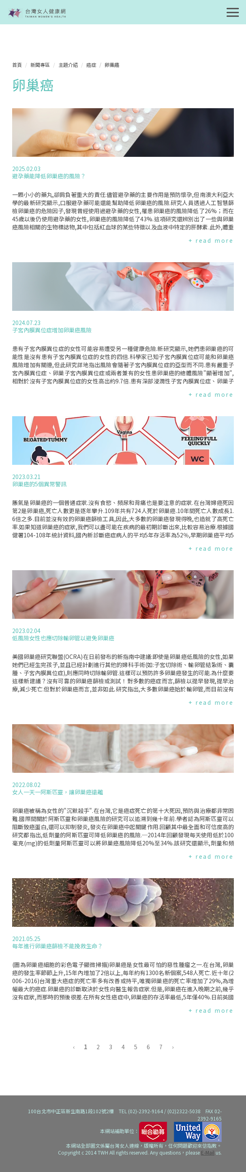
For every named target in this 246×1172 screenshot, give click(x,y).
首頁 (17, 64)
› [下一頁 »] (172, 1047)
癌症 (91, 64)
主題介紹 (68, 64)
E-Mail (207, 1152)
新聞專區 (40, 64)
